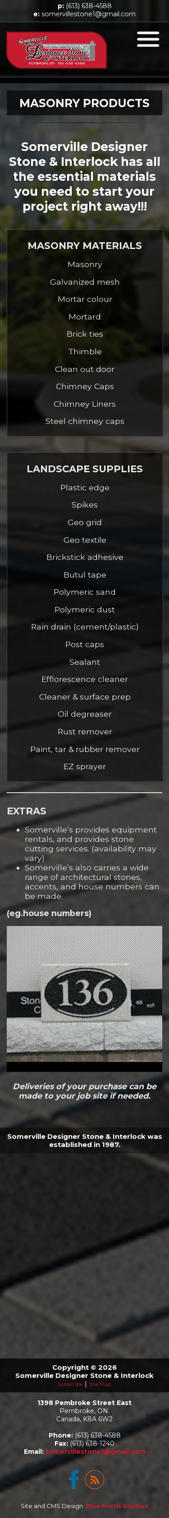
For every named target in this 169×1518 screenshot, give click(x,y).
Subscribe (70, 1384)
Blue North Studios (117, 1505)
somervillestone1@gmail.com (88, 14)
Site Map (100, 1384)
